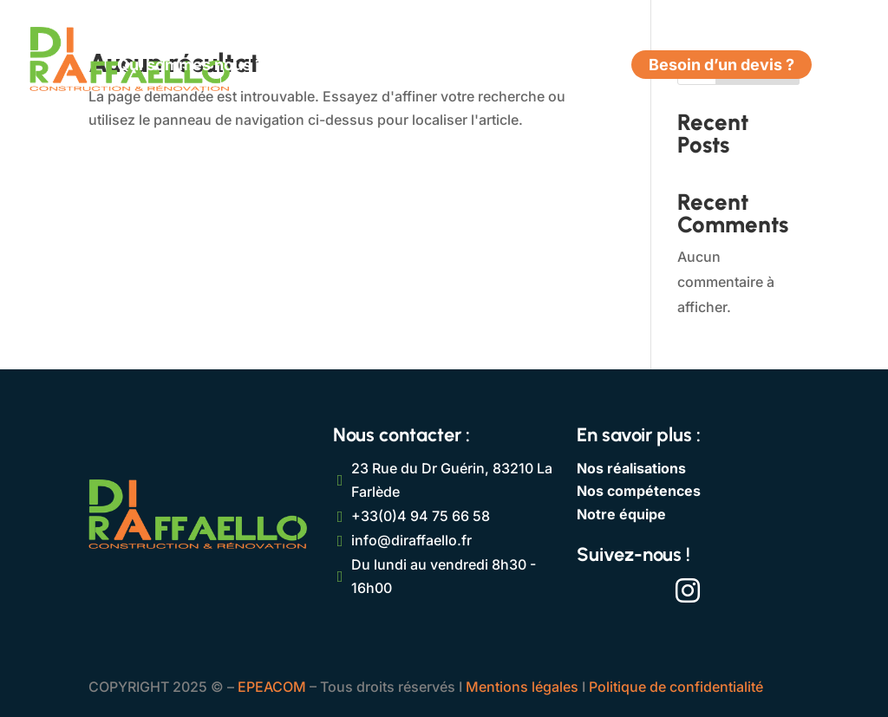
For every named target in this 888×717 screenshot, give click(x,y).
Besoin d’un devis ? (721, 66)
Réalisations (479, 66)
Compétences (339, 66)
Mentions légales (522, 686)
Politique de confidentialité (676, 686)
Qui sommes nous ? (190, 66)
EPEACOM (272, 686)
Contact (578, 66)
